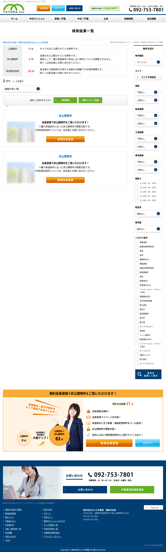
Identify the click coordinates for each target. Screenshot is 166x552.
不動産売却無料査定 (52, 532)
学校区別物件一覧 (51, 528)
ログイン (47, 513)
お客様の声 (9, 525)
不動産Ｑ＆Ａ (10, 521)
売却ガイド (48, 517)
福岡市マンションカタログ (54, 521)
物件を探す (48, 509)
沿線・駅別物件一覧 (13, 528)
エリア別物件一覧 (51, 525)
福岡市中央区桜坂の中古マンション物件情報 (33, 42)
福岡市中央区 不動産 (9, 42)
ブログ (7, 540)
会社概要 (8, 532)
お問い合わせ (10, 536)
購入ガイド (9, 517)
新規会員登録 (10, 513)
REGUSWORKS (158, 545)
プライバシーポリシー (52, 536)
